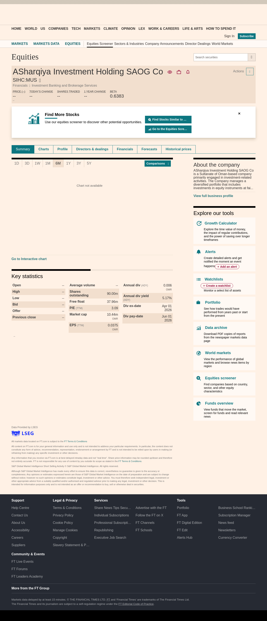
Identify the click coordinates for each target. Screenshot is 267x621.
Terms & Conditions (67, 508)
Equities (72, 43)
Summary (23, 149)
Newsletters (227, 530)
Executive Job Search (110, 537)
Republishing (104, 530)
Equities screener (220, 378)
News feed (226, 522)
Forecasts (149, 149)
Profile (62, 149)
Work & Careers (163, 28)
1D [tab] (16, 163)
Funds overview (219, 403)
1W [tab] (37, 163)
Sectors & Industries (129, 43)
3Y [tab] (79, 163)
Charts (43, 149)
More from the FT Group (30, 588)
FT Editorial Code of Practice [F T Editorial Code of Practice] (136, 603)
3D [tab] (27, 163)
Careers (17, 537)
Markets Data (47, 43)
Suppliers (18, 545)
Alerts (210, 252)
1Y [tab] (68, 163)
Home (17, 28)
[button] (14, 14)
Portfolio (212, 302)
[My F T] (250, 14)
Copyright (60, 537)
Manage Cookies (65, 530)
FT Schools (143, 530)
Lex (142, 28)
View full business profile (213, 196)
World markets (218, 353)
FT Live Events (23, 561)
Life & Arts (193, 28)
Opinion (128, 28)
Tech (76, 28)
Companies (58, 28)
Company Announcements (164, 43)
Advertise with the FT (150, 508)
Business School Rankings (236, 508)
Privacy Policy (63, 515)
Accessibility (21, 530)
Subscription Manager (234, 515)
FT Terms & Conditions (75, 441)
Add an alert (228, 266)
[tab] (23, 149)
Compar (157, 163)
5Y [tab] (89, 163)
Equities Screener (100, 43)
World (31, 28)
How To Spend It (221, 28)
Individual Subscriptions (111, 515)
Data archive (216, 328)
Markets (92, 28)
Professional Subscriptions (113, 522)
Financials (125, 149)
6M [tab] (58, 163)
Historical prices (179, 149)
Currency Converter (232, 537)
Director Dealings (198, 43)
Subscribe (247, 36)
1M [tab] (47, 163)
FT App (182, 515)
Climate (111, 28)
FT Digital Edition (189, 522)
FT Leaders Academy (27, 576)
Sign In (229, 36)
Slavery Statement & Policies (71, 545)
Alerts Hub (184, 537)
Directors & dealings (92, 149)
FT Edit (182, 530)
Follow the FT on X (149, 515)
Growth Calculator (221, 223)
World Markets (222, 43)
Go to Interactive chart (29, 259)
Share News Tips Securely (113, 508)
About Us (18, 522)
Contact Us (20, 515)
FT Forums (20, 569)
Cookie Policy (63, 522)
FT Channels (144, 522)
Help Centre (20, 508)
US (43, 28)
